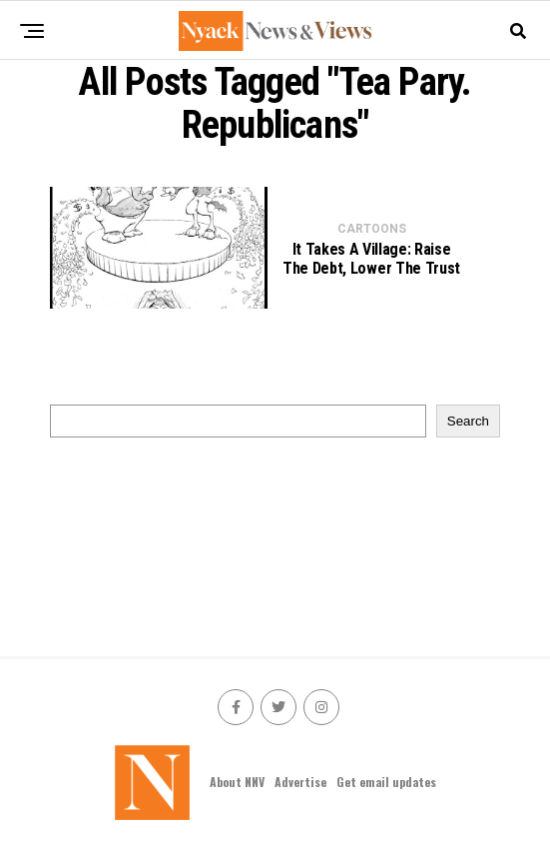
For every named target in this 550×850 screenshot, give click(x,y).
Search (468, 421)
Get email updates (386, 781)
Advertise (300, 781)
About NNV (237, 781)
